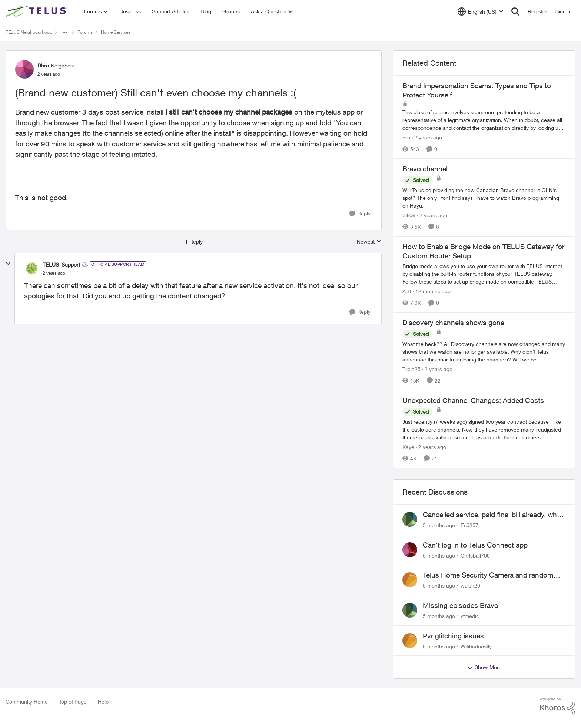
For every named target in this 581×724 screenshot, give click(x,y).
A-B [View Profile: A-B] (406, 291)
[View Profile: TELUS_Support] (31, 268)
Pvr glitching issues (453, 636)
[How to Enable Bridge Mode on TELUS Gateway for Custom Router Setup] (484, 273)
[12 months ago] (432, 291)
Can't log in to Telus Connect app (475, 545)
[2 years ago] (427, 137)
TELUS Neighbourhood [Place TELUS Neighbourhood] (29, 32)
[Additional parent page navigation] (64, 32)
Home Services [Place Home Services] (115, 32)
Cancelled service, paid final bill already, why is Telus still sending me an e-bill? (492, 514)
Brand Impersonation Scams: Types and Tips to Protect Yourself (476, 90)
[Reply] (360, 214)
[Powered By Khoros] (557, 706)
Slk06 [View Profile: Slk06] (408, 215)
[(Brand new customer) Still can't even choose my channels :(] (54, 273)
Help (103, 701)
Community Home (27, 701)
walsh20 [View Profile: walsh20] (470, 585)
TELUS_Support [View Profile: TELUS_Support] (61, 264)
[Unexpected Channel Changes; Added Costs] (484, 429)
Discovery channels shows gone (453, 322)
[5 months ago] (439, 525)
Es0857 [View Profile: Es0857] (469, 525)
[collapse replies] (8, 263)
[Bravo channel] (484, 197)
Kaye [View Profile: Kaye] (408, 447)
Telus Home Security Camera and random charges (488, 575)
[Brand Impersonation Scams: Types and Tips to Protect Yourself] (484, 120)
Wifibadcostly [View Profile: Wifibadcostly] (476, 646)
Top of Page (73, 701)
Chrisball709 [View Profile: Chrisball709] (475, 555)
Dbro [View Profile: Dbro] (43, 65)
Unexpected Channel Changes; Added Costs (473, 400)
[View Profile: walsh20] (409, 579)
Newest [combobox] (369, 241)
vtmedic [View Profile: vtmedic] (470, 616)
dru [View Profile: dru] (406, 137)
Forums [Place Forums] (85, 32)
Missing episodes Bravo (460, 605)
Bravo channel (425, 169)
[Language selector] (480, 11)
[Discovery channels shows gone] (484, 351)
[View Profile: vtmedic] (409, 610)
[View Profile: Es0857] (409, 519)
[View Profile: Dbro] (24, 69)
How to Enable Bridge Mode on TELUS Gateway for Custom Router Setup (483, 251)
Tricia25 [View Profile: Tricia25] (411, 369)
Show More (484, 667)
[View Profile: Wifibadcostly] (409, 640)
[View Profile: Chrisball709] (409, 549)
